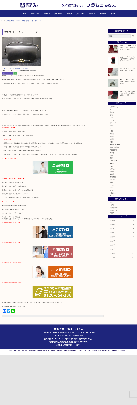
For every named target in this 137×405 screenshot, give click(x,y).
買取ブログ (80, 14)
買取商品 (47, 14)
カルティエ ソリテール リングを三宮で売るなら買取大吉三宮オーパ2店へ (128, 97)
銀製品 (112, 189)
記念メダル (113, 210)
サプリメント (114, 218)
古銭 (111, 205)
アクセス (79, 400)
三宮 (15, 123)
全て (4, 123)
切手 (111, 237)
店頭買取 (53, 400)
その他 (112, 14)
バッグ (112, 170)
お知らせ (113, 243)
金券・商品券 (114, 197)
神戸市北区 (113, 260)
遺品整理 (73, 400)
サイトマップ (106, 400)
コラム (112, 245)
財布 (111, 167)
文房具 (112, 224)
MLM (111, 216)
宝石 (111, 164)
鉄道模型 (113, 226)
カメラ (112, 178)
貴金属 (112, 162)
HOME (24, 14)
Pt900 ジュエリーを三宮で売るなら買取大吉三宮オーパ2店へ (127, 131)
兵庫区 (112, 263)
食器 (111, 191)
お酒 (111, 181)
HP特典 (69, 14)
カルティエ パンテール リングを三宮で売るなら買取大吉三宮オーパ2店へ (128, 108)
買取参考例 (58, 14)
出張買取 (59, 400)
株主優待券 (113, 199)
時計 (111, 175)
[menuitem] (24, 13)
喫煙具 (112, 221)
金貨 (111, 207)
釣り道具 (113, 229)
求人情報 (114, 400)
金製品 (112, 186)
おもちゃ (113, 234)
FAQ (85, 400)
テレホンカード (115, 194)
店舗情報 (103, 14)
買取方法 (92, 14)
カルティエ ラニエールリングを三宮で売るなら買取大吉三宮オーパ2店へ (127, 142)
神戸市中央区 (114, 257)
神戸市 (112, 255)
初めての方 (35, 14)
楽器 (111, 232)
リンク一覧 (121, 400)
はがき (112, 202)
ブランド (9, 123)
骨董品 (112, 183)
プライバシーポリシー (94, 400)
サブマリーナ (114, 156)
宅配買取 (66, 400)
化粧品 (112, 213)
